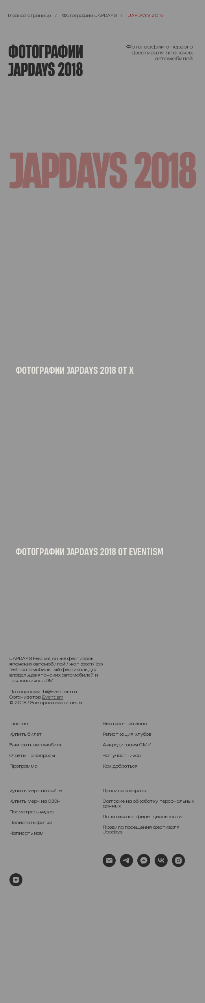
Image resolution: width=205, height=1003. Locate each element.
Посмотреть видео (31, 811)
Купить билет (25, 734)
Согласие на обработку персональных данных (148, 803)
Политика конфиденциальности (142, 816)
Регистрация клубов (127, 734)
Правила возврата (124, 790)
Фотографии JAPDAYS (89, 15)
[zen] (15, 884)
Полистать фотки (30, 822)
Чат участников (121, 755)
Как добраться (120, 766)
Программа (23, 766)
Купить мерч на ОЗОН (35, 801)
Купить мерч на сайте (35, 790)
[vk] (161, 864)
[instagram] (178, 864)
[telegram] (126, 864)
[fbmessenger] (143, 864)
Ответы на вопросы (32, 755)
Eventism (52, 697)
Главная (18, 723)
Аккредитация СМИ (127, 744)
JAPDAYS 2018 (145, 15)
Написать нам (26, 833)
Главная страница (29, 15)
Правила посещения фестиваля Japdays (141, 829)
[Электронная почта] (109, 864)
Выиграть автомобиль (35, 744)
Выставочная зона (125, 723)
